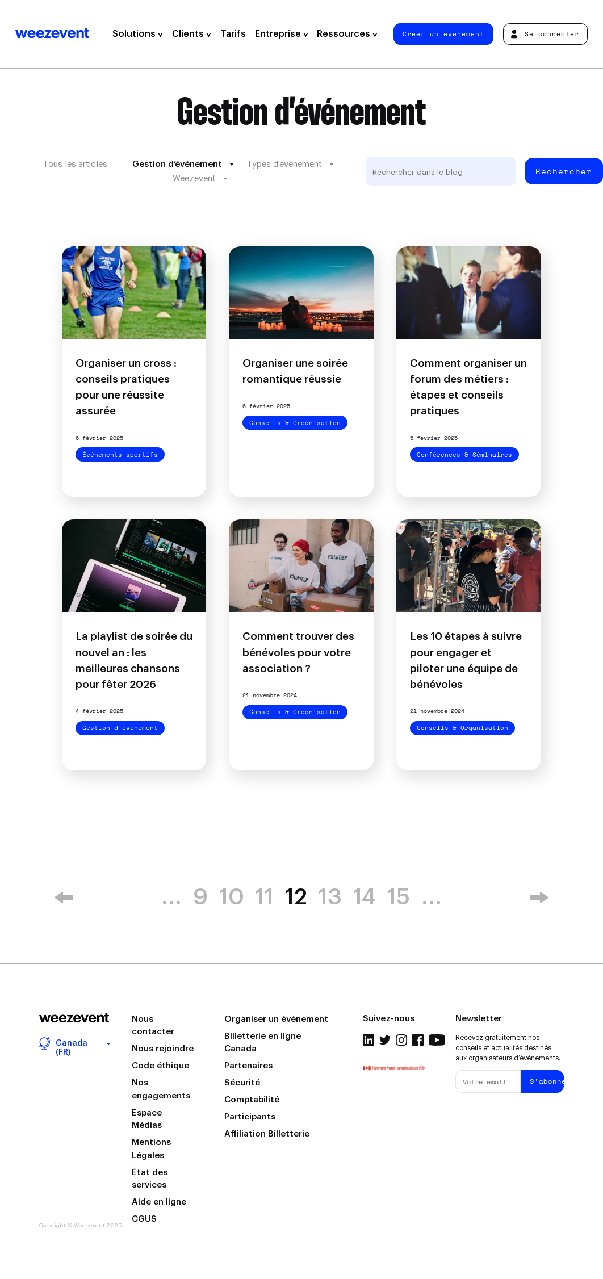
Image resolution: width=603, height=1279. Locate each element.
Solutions (137, 34)
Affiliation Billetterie (266, 1134)
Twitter (385, 1040)
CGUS (144, 1219)
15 (398, 897)
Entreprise (281, 34)
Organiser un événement (276, 1019)
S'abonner (547, 1081)
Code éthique (160, 1066)
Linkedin (368, 1040)
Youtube (437, 1040)
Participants (249, 1117)
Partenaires (248, 1066)
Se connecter (545, 34)
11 (265, 897)
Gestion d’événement (177, 164)
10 (231, 897)
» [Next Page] (539, 897)
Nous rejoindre (163, 1049)
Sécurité (242, 1083)
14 (364, 897)
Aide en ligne (159, 1202)
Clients (191, 34)
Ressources (347, 34)
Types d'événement (284, 164)
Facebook (418, 1040)
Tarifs (233, 34)
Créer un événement (443, 34)
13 (330, 897)
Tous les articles (75, 164)
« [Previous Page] (64, 897)
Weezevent (52, 34)
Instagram (401, 1040)
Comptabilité (251, 1100)
